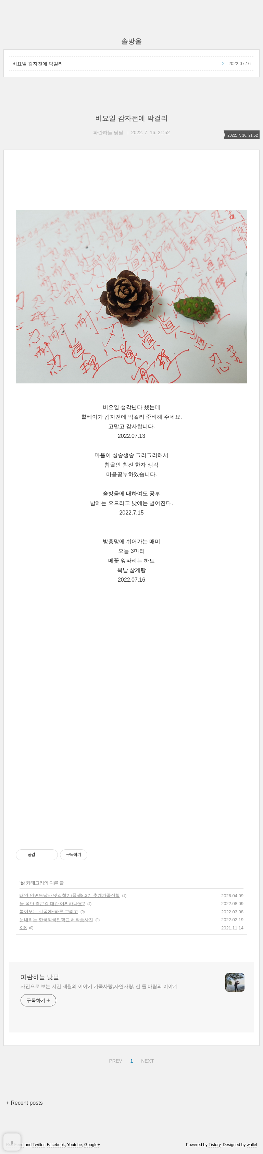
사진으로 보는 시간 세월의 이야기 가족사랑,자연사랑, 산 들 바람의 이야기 (99, 986)
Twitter (39, 1144)
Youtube (74, 1144)
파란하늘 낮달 (40, 977)
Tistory (215, 1144)
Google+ (92, 1144)
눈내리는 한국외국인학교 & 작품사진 (56, 919)
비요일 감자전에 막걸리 (37, 63)
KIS (23, 927)
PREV (114, 1060)
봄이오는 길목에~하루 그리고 (49, 911)
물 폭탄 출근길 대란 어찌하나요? (52, 903)
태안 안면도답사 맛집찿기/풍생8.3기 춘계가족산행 (70, 895)
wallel (252, 1144)
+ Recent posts (24, 1103)
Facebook (56, 1144)
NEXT (146, 1060)
